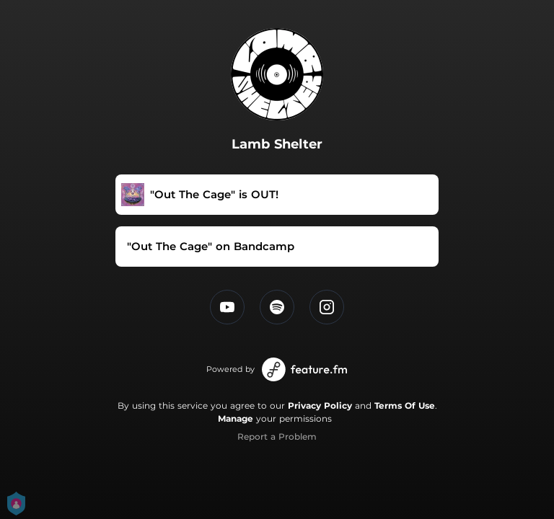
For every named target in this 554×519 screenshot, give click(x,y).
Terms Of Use (404, 405)
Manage (235, 418)
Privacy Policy (320, 405)
